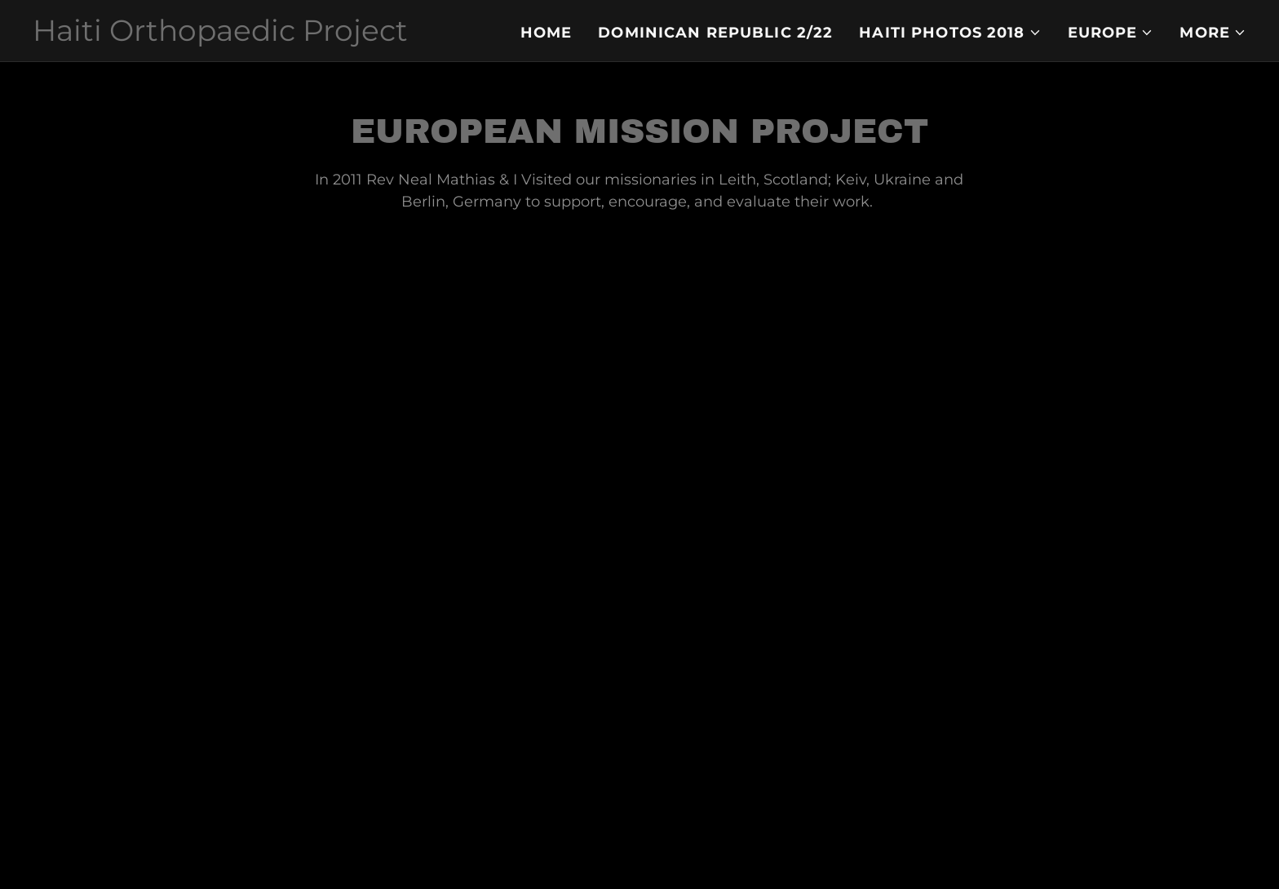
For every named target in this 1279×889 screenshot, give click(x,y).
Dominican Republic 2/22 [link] (715, 33)
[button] (950, 32)
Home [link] (546, 33)
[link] (220, 36)
